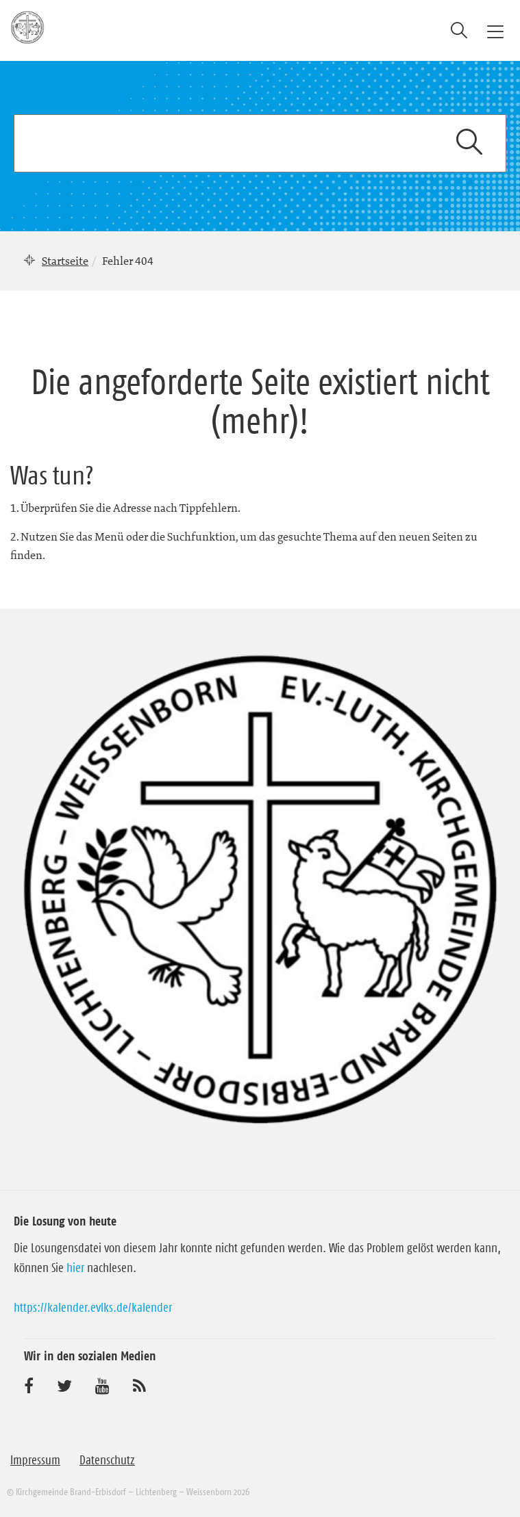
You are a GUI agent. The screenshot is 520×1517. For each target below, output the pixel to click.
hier (75, 1267)
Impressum (35, 1460)
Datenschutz (107, 1460)
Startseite (65, 260)
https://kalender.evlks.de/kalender (93, 1307)
